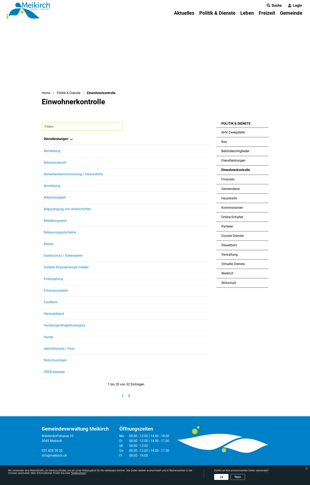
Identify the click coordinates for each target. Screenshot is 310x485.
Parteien (227, 226)
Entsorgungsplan (56, 290)
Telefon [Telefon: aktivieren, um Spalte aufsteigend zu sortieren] (182, 139)
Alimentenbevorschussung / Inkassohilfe (73, 174)
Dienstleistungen (233, 160)
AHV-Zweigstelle (233, 132)
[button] (273, 5)
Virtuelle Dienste (233, 264)
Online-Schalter (232, 217)
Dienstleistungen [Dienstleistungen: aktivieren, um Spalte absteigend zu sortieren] (56, 139)
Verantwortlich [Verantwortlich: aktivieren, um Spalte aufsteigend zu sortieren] (144, 139)
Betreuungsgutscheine (60, 232)
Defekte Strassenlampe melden (66, 267)
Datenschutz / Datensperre (63, 255)
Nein (238, 477)
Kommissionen (232, 208)
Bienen (49, 244)
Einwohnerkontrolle (235, 171)
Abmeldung (52, 151)
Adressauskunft (55, 162)
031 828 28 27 (186, 279)
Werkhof (227, 273)
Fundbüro (51, 302)
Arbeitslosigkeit (55, 197)
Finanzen (228, 179)
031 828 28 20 (52, 451)
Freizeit (267, 13)
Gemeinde (291, 13)
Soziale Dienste (232, 236)
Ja (221, 477)
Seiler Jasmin (143, 279)
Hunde (48, 337)
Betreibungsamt (55, 221)
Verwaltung (229, 254)
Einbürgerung (53, 279)
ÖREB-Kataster (54, 372)
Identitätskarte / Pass (59, 349)
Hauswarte (229, 198)
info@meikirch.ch (54, 455)
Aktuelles (184, 13)
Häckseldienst (54, 314)
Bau (224, 142)
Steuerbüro (229, 245)
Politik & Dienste (217, 13)
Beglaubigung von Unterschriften (67, 209)
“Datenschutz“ (78, 473)
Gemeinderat (230, 189)
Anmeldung (52, 186)
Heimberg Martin (146, 267)
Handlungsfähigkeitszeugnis (64, 325)
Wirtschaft (228, 283)
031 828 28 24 (186, 267)
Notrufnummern (55, 360)
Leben (247, 13)
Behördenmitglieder (235, 151)
